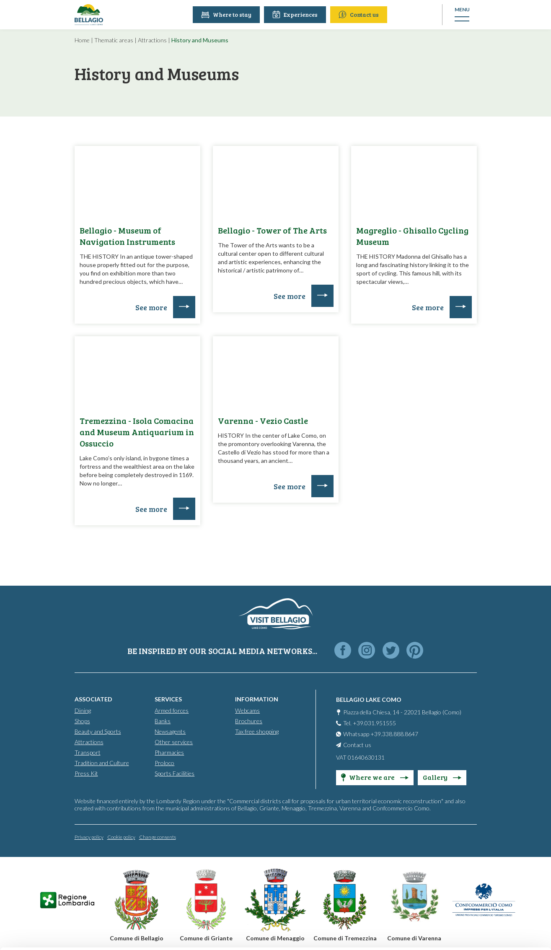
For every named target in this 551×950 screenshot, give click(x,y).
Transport (88, 752)
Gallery (442, 777)
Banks (163, 720)
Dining (83, 710)
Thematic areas (113, 40)
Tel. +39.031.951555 (369, 723)
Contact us (359, 14)
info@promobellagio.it (145, 881)
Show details (129, 933)
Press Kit (86, 773)
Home (82, 40)
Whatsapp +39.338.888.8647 (380, 733)
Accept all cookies (481, 832)
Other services (174, 741)
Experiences (295, 14)
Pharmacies (169, 752)
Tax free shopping (257, 731)
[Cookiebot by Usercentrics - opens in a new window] (54, 933)
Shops (82, 720)
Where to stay (227, 14)
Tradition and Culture (102, 762)
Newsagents (170, 731)
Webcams (247, 710)
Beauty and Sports (98, 731)
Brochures (248, 720)
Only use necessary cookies (481, 887)
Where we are (375, 777)
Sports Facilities (174, 773)
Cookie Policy (225, 911)
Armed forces (172, 710)
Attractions (152, 40)
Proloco (164, 762)
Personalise (481, 860)
